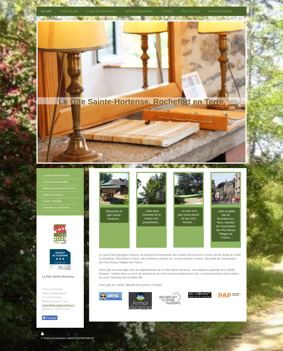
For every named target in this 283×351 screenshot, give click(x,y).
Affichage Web (233, 337)
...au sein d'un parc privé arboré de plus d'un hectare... (188, 216)
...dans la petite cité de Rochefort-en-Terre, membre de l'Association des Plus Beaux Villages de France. (225, 224)
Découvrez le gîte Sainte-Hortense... (114, 215)
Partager (50, 318)
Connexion (236, 333)
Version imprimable (54, 334)
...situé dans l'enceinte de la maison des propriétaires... (151, 216)
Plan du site (76, 334)
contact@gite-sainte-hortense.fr (58, 305)
